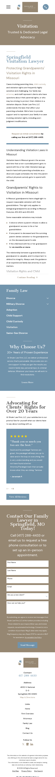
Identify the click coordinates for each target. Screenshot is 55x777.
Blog (27, 728)
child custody (40, 84)
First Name (11, 562)
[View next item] (12, 488)
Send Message (28, 645)
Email (9, 587)
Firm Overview (27, 713)
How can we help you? (16, 603)
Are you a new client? (15, 595)
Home (27, 709)
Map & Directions (27, 697)
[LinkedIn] (31, 744)
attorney (10, 94)
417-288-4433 (27, 675)
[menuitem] (26, 298)
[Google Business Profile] (27, 744)
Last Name (11, 571)
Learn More (27, 382)
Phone (9, 579)
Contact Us (28, 733)
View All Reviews (17, 497)
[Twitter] (23, 744)
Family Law (27, 723)
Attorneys (27, 718)
